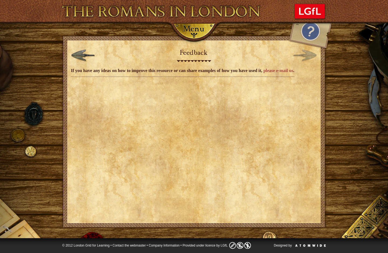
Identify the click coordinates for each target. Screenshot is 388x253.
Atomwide (310, 245)
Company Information (164, 245)
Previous (83, 55)
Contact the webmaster (129, 245)
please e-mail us (278, 70)
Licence (240, 245)
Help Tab (310, 36)
